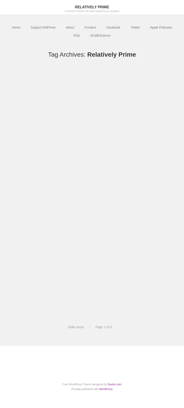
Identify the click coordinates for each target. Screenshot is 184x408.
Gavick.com (114, 384)
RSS (76, 35)
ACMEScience (100, 35)
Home (16, 27)
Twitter (135, 27)
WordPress (106, 389)
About (70, 27)
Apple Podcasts (161, 27)
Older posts (76, 327)
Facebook (113, 27)
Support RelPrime (43, 27)
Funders (90, 27)
